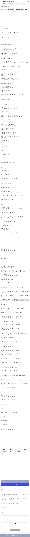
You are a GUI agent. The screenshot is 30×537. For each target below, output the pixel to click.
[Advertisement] (15, 18)
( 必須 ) (3, 507)
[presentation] (8, 526)
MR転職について (4, 6)
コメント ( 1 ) (15, 484)
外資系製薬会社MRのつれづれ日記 (7, 1)
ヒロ (4, 454)
